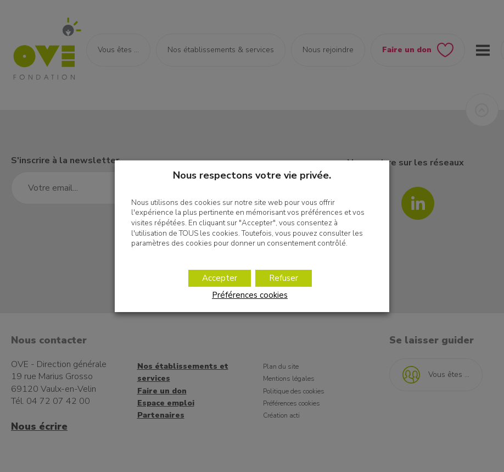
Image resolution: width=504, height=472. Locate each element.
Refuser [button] (283, 278)
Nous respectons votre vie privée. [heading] (252, 174)
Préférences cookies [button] (250, 295)
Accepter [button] (219, 278)
